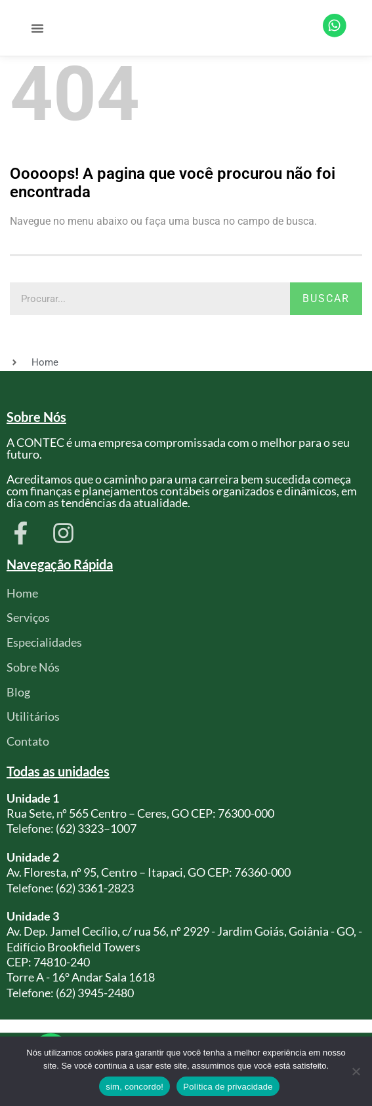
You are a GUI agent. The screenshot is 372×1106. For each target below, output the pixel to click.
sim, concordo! (134, 1087)
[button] (37, 31)
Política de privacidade (228, 1087)
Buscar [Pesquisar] (326, 305)
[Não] (355, 1071)
